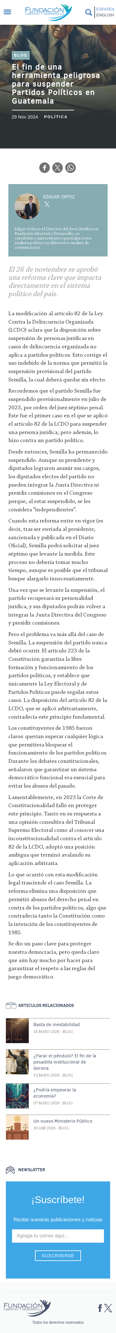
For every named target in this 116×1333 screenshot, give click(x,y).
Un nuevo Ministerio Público (62, 1121)
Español (105, 9)
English (105, 15)
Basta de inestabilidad (56, 1024)
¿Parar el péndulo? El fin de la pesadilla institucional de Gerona (64, 1062)
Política (56, 116)
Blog (21, 55)
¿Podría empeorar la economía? (54, 1093)
